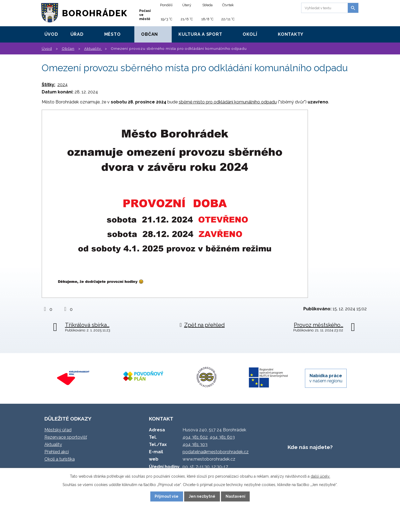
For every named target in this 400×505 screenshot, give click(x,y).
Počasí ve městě (145, 15)
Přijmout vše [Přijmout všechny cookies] (166, 496)
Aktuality (93, 48)
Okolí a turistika (59, 459)
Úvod (51, 34)
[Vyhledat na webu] (323, 8)
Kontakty (290, 34)
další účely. (320, 476)
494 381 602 (195, 437)
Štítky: (48, 84)
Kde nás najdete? (310, 447)
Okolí (250, 34)
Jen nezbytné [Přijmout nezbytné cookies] (202, 496)
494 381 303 (195, 444)
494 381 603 (222, 437)
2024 (62, 84)
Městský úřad (57, 429)
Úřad (77, 34)
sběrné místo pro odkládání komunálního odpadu (228, 102)
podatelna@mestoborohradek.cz (216, 451)
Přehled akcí (56, 451)
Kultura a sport (200, 34)
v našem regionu (325, 378)
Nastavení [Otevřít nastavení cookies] (235, 496)
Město (112, 34)
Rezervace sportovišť (65, 437)
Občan (149, 34)
